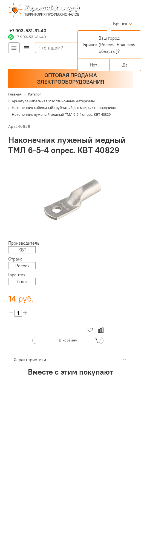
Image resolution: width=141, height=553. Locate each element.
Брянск (120, 23)
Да (125, 65)
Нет (93, 65)
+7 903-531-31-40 (27, 31)
